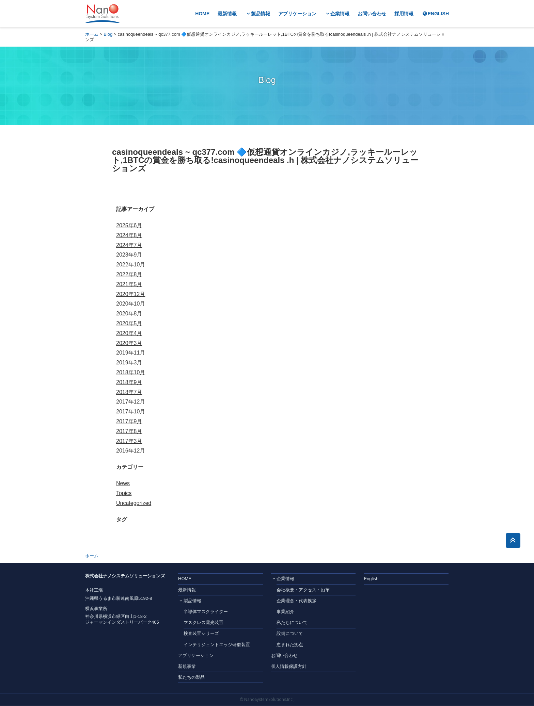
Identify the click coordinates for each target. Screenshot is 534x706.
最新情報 (227, 13)
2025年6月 (129, 225)
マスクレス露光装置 (203, 622)
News (123, 483)
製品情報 (260, 13)
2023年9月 (129, 255)
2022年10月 (130, 264)
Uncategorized (133, 503)
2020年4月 (129, 333)
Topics (123, 493)
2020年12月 (130, 294)
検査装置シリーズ (201, 633)
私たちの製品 (191, 677)
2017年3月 (129, 441)
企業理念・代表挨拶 (296, 601)
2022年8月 (129, 274)
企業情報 (339, 13)
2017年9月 (129, 421)
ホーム (91, 34)
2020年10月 (130, 304)
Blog (108, 34)
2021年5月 (129, 284)
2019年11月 (130, 353)
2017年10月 (130, 411)
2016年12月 (130, 451)
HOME (202, 13)
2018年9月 (129, 382)
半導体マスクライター (206, 611)
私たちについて (292, 622)
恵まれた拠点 (290, 644)
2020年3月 (129, 343)
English (371, 578)
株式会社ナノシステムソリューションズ (102, 13)
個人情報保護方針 (289, 666)
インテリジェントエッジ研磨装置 (217, 644)
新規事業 (187, 666)
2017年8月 (129, 431)
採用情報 (403, 13)
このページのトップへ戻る (512, 540)
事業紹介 (285, 611)
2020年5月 (129, 323)
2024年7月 (129, 245)
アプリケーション (297, 13)
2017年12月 (130, 402)
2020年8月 (129, 313)
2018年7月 (129, 392)
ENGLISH (438, 13)
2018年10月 (130, 372)
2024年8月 (129, 235)
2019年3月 (129, 362)
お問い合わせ (372, 13)
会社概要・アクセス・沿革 (303, 590)
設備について (290, 633)
